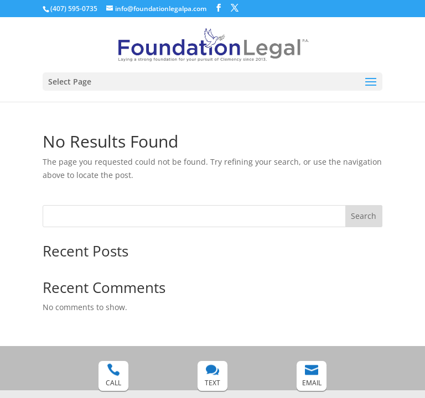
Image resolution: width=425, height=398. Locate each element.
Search (363, 216)
